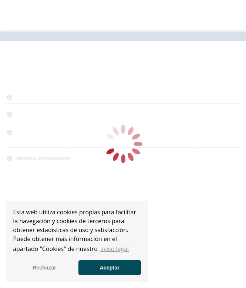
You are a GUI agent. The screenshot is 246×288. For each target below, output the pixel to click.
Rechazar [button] (44, 268)
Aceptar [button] (109, 268)
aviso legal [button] (114, 249)
